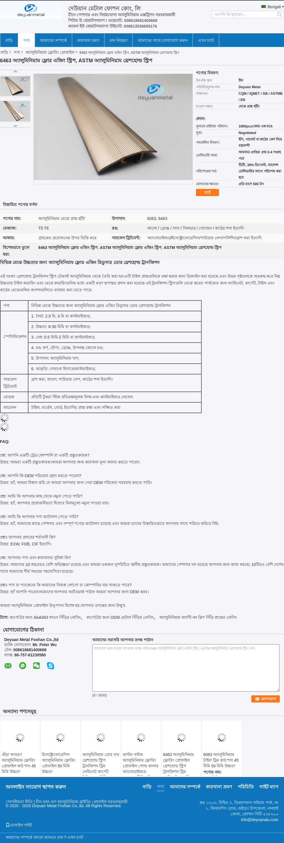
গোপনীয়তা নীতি (19, 801)
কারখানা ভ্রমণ (88, 40)
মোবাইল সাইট (19, 825)
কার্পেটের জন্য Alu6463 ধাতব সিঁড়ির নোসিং (45, 617)
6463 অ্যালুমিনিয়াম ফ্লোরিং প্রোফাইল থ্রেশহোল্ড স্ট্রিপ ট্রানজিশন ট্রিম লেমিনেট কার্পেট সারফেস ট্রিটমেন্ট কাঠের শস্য (178, 771)
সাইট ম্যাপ (268, 786)
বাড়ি (9, 40)
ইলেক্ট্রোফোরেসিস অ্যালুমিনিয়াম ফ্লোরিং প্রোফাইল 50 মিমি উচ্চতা (58, 763)
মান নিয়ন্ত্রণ (118, 40)
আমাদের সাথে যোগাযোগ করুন (163, 40)
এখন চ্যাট (206, 40)
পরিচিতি (246, 786)
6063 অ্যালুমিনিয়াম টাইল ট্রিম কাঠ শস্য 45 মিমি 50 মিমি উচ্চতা (221, 760)
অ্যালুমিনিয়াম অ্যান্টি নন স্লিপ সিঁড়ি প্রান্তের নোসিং (198, 617)
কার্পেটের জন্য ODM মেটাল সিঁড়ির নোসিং (120, 617)
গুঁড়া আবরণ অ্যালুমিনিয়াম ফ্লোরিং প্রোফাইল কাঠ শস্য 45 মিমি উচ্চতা (19, 763)
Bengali (274, 7)
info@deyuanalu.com (259, 819)
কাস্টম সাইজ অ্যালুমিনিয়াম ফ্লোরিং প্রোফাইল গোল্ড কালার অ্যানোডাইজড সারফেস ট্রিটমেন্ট (140, 766)
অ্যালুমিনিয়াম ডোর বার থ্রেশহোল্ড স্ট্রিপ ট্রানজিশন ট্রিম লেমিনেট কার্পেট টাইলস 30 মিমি (100, 766)
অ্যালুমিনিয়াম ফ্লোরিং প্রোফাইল (50, 52)
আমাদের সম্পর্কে (53, 40)
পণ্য (26, 40)
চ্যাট (207, 192)
